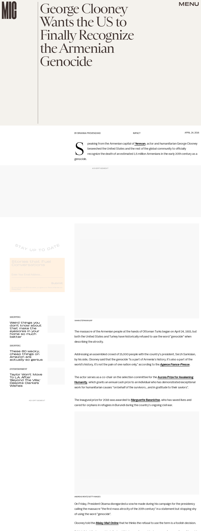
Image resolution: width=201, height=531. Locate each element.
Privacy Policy (16, 292)
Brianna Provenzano (89, 133)
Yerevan (140, 143)
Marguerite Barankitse (145, 400)
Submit (57, 285)
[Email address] (37, 276)
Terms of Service (54, 290)
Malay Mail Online (107, 523)
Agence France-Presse (175, 364)
